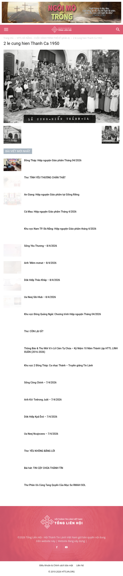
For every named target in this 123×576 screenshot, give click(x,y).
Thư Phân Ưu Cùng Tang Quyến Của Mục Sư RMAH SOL (55, 485)
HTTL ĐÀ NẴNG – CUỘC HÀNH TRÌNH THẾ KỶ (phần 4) (43, 38)
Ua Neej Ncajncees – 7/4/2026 (41, 433)
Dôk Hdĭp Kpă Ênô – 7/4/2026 (40, 416)
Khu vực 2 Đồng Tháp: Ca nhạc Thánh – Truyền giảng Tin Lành (58, 365)
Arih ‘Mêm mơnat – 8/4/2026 (40, 262)
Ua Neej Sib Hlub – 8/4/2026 (40, 297)
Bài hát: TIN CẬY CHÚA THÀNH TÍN (43, 468)
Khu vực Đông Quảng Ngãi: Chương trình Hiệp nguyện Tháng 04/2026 (62, 314)
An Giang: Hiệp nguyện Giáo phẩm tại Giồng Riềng (51, 194)
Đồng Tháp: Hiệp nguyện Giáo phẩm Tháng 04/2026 (52, 160)
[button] (6, 29)
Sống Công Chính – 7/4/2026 (40, 382)
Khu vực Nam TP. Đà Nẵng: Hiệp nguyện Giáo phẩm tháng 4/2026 (60, 228)
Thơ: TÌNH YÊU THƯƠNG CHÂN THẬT (45, 177)
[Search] (118, 29)
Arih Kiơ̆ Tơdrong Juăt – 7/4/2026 (43, 399)
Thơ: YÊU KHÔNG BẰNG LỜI (39, 450)
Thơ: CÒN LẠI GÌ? (33, 331)
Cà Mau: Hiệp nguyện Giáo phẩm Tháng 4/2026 (50, 211)
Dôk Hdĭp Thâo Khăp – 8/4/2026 (42, 280)
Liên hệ (80, 565)
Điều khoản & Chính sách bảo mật (56, 565)
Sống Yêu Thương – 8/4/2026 (40, 245)
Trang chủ (8, 38)
